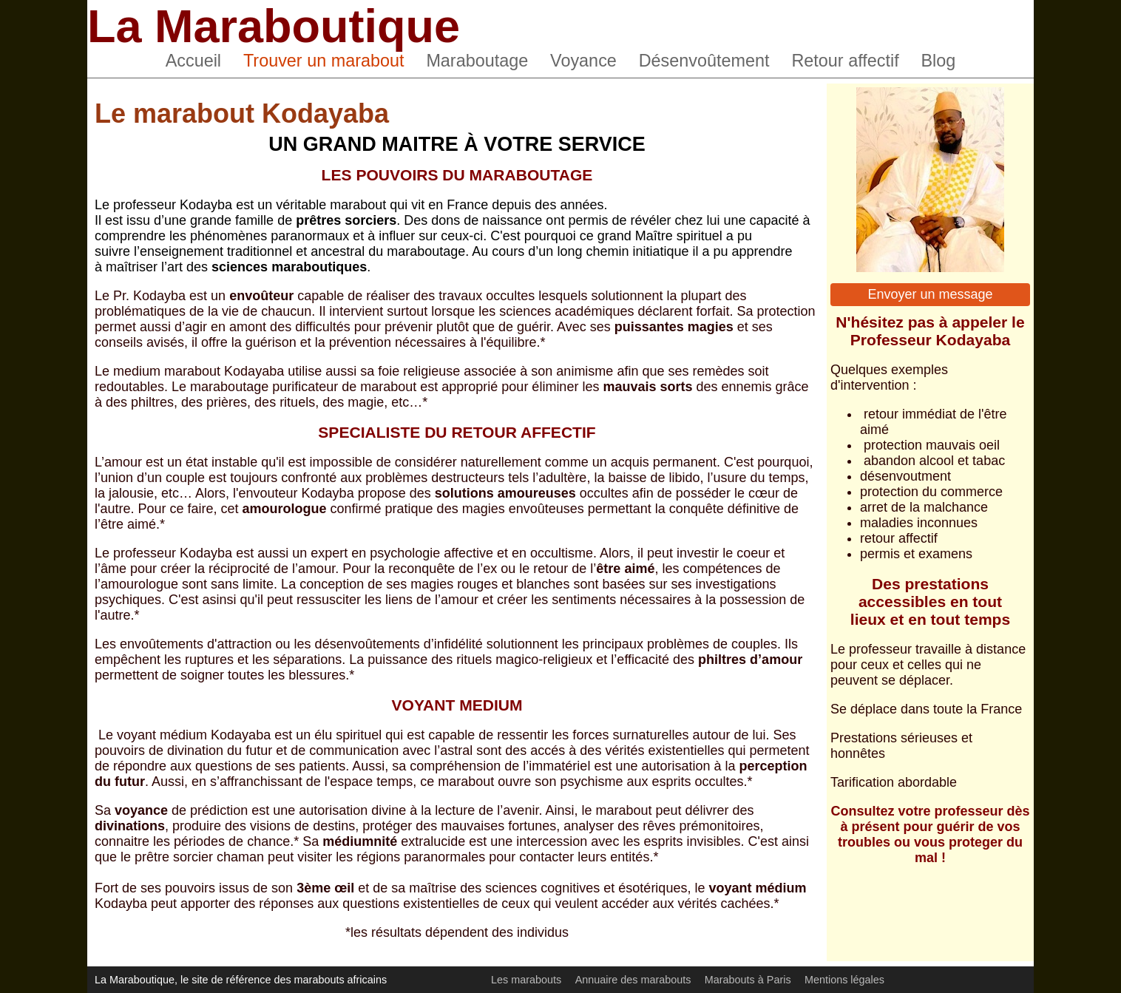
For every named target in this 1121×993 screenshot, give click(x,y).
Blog (938, 60)
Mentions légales (844, 980)
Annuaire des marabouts (633, 980)
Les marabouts (526, 980)
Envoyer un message (929, 294)
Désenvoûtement (704, 60)
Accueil (193, 60)
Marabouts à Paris (748, 980)
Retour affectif (844, 60)
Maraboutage (477, 60)
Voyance (583, 60)
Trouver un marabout (323, 60)
